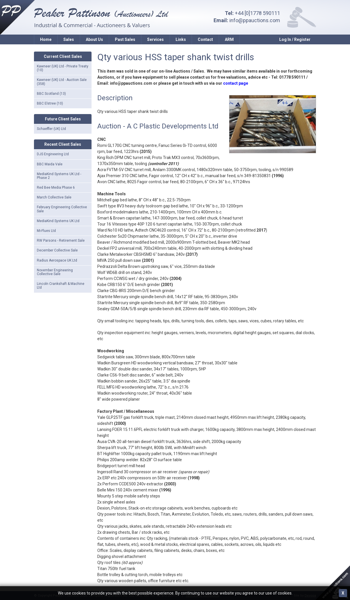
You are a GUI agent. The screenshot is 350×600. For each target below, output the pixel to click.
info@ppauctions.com (254, 20)
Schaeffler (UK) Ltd (51, 129)
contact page (235, 83)
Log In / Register (295, 39)
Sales (68, 39)
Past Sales (125, 39)
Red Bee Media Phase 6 (56, 188)
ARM (229, 39)
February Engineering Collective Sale (62, 209)
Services (155, 39)
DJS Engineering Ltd (53, 154)
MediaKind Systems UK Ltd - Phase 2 (59, 176)
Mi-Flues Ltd (46, 231)
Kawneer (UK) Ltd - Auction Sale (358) (62, 82)
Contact (205, 39)
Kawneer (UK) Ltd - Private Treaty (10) (62, 68)
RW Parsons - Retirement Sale (61, 241)
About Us (94, 39)
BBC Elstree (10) (50, 103)
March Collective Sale (54, 197)
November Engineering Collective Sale (55, 272)
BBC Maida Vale (49, 164)
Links (181, 39)
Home (46, 39)
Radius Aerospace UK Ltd (57, 260)
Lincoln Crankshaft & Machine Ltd (60, 285)
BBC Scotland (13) (51, 94)
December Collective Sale (57, 250)
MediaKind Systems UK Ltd (58, 221)
